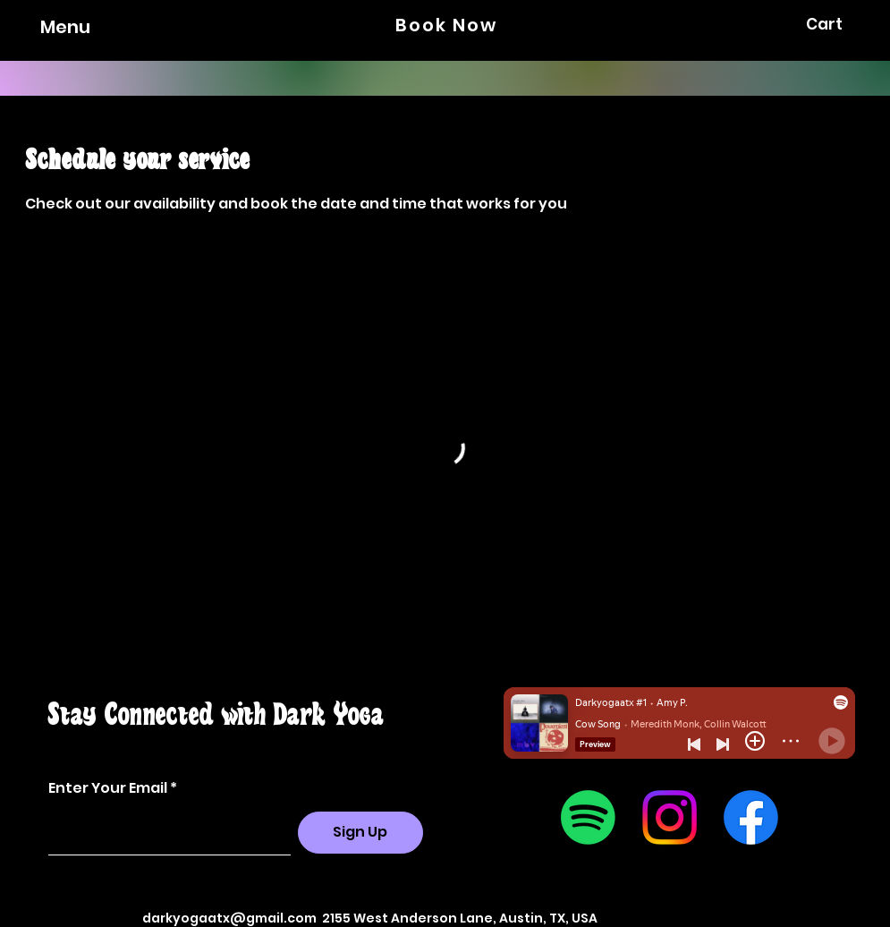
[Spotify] (588, 817)
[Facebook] (751, 817)
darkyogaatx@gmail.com (229, 918)
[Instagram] (669, 817)
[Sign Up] (360, 833)
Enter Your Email (107, 788)
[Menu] (48, 26)
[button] (836, 24)
